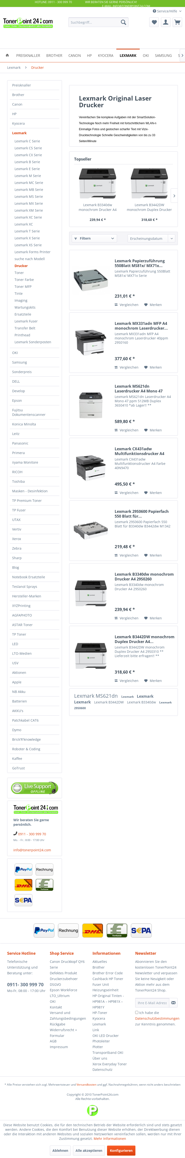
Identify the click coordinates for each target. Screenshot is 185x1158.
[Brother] (54, 55)
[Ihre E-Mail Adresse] (152, 1003)
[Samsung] (163, 55)
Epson (17, 400)
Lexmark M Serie (28, 175)
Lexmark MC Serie (29, 182)
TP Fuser (19, 510)
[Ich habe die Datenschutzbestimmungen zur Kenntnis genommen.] (136, 1012)
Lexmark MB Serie (29, 189)
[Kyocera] (105, 55)
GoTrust (18, 768)
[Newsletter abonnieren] (173, 1003)
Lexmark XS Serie (28, 245)
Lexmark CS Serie (28, 148)
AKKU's (17, 710)
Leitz (16, 433)
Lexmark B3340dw (142, 702)
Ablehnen (60, 1150)
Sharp (17, 558)
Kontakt (56, 1007)
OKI (15, 352)
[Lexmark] (128, 55)
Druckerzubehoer (64, 978)
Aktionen (19, 672)
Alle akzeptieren (89, 1150)
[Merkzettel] (154, 22)
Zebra (16, 548)
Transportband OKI (107, 1052)
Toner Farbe (24, 279)
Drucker (21, 265)
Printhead (22, 335)
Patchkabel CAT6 (25, 720)
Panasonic (20, 443)
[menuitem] (98, 22)
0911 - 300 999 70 (32, 834)
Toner (19, 272)
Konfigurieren (121, 1150)
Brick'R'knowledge (26, 739)
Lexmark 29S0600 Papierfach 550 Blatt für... (142, 514)
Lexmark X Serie (27, 238)
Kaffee (17, 758)
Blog (15, 567)
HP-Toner (99, 1012)
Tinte (19, 293)
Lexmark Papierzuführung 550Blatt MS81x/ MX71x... (140, 263)
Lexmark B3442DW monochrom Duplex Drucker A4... (149, 207)
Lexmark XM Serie (29, 210)
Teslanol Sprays (24, 586)
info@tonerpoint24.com (32, 850)
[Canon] (74, 55)
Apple (16, 682)
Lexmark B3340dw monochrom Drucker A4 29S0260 (98, 207)
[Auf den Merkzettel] (153, 305)
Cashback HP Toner (107, 978)
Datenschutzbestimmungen (157, 1018)
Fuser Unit (100, 984)
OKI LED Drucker (105, 1035)
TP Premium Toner (27, 500)
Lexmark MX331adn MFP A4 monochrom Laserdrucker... (141, 326)
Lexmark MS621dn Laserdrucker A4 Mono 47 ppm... (139, 388)
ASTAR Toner (22, 624)
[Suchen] (123, 22)
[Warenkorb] (177, 22)
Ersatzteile (23, 314)
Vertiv (16, 529)
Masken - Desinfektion (30, 491)
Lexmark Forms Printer (33, 252)
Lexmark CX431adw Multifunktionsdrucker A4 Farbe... (139, 451)
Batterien (19, 701)
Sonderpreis (22, 372)
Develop (18, 391)
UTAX (16, 519)
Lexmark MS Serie (29, 196)
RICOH (17, 472)
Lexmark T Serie (27, 231)
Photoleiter (101, 1041)
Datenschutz (102, 1069)
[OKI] (146, 55)
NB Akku (19, 691)
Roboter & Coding (26, 749)
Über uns (99, 1058)
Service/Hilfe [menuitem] (165, 11)
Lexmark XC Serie (28, 217)
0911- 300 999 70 (25, 984)
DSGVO (55, 984)
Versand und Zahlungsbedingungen (68, 1015)
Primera (18, 452)
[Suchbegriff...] (98, 22)
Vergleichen (127, 304)
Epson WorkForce (63, 990)
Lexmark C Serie (27, 141)
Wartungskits (25, 307)
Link (95, 1030)
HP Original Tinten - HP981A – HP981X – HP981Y (108, 1001)
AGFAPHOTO (22, 615)
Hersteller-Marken (26, 596)
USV (15, 663)
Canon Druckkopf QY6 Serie (67, 964)
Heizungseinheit (105, 990)
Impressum (59, 1047)
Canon (17, 104)
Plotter (97, 1047)
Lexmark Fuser (26, 321)
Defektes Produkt (63, 973)
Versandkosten (86, 1085)
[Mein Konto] (165, 22)
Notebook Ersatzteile (28, 577)
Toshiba (18, 481)
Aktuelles (99, 961)
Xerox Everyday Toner (109, 1064)
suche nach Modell (30, 259)
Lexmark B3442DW (109, 702)
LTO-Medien (22, 653)
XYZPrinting (21, 605)
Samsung (19, 362)
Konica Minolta (24, 424)
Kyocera (18, 123)
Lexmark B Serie (27, 162)
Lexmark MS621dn (96, 695)
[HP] (89, 55)
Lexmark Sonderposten (33, 342)
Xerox (16, 538)
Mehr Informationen (110, 1138)
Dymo (16, 730)
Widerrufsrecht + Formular (63, 1033)
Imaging (21, 300)
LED (15, 644)
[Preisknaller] (28, 55)
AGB (53, 1041)
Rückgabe (57, 1024)
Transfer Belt (25, 328)
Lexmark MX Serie (29, 203)
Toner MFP (23, 286)
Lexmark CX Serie (28, 155)
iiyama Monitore (25, 462)
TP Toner (19, 634)
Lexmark (19, 133)
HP (14, 114)
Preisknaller (21, 85)
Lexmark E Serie (27, 168)
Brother (18, 94)
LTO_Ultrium (60, 995)
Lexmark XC (24, 224)
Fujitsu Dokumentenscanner (29, 412)
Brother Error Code (107, 973)
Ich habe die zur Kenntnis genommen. (157, 1018)
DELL (16, 381)
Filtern (82, 238)
